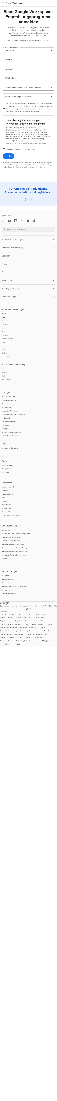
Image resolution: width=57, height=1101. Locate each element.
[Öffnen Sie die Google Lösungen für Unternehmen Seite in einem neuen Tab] (14, 586)
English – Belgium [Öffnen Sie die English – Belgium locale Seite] (40, 614)
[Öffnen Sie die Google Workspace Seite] (14, 3)
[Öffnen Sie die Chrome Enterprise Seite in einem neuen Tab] (8, 583)
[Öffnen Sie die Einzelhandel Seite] (6, 407)
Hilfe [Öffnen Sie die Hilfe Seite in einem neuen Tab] (55, 606)
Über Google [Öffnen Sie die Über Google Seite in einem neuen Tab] (33, 606)
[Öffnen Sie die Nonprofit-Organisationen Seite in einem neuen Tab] (11, 432)
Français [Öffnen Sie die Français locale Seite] (3, 637)
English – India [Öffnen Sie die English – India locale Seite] (39, 617)
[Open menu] (3, 3)
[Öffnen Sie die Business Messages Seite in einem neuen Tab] (9, 594)
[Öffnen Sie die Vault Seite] (3, 376)
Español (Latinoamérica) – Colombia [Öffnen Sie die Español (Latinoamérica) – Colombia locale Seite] (37, 631)
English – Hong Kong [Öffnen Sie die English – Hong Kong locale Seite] (23, 617)
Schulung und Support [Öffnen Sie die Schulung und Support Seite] (11, 526)
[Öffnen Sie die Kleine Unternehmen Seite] (9, 400)
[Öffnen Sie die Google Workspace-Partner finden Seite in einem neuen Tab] (14, 551)
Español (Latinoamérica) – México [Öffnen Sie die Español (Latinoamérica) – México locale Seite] (11, 634)
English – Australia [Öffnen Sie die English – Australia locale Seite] (24, 614)
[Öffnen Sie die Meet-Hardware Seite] (7, 465)
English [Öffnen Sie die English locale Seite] (11, 614)
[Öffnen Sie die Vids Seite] (3, 342)
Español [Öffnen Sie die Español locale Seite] (49, 624)
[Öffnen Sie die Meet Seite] (4, 317)
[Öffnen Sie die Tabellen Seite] (5, 335)
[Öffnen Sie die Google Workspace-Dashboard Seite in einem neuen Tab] (13, 544)
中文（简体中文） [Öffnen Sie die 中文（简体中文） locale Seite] (6, 644)
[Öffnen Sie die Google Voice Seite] (6, 469)
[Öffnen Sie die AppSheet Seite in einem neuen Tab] (5, 472)
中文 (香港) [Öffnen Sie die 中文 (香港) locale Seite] (45, 641)
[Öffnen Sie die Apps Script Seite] (6, 357)
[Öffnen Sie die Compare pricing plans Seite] (10, 448)
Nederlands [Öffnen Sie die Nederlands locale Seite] (38, 637)
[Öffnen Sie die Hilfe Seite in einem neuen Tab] (28, 608)
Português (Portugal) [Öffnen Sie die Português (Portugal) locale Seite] (23, 641)
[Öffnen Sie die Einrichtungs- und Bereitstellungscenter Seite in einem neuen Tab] (16, 534)
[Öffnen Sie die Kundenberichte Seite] (7, 494)
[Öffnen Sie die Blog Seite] (11, 215)
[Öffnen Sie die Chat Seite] (3, 321)
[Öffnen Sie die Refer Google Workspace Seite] (11, 515)
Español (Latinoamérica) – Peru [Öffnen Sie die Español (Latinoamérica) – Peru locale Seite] (38, 634)
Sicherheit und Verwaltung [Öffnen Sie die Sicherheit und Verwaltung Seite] (13, 365)
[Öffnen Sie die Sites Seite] (3, 349)
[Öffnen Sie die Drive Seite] (3, 328)
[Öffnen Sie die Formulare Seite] (5, 346)
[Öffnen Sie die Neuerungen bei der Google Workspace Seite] (16, 548)
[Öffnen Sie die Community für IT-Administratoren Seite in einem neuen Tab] (14, 555)
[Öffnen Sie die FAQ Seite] (3, 498)
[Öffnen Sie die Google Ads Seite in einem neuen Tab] (6, 590)
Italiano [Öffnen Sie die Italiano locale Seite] (28, 637)
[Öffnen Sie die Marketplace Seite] (6, 505)
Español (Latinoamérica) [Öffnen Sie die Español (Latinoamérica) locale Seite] (8, 627)
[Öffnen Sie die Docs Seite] (3, 332)
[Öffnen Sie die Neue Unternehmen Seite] (9, 397)
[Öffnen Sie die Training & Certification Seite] (10, 512)
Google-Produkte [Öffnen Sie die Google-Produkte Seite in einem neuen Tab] (45, 606)
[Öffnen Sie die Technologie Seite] (6, 418)
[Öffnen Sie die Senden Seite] (8, 156)
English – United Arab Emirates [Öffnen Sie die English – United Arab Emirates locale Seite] (10, 624)
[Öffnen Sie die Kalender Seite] (5, 324)
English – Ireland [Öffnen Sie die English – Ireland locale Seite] (5, 621)
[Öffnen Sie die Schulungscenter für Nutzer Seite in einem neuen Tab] (12, 537)
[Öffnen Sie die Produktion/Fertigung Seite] (9, 411)
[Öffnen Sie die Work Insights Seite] (7, 380)
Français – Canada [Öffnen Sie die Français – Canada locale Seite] (15, 637)
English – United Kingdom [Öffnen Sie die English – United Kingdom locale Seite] (34, 624)
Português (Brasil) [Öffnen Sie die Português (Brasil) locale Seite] (6, 641)
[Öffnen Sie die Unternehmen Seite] (6, 404)
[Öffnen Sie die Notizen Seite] (4, 353)
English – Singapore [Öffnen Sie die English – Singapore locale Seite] (41, 621)
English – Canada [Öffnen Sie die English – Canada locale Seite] (6, 617)
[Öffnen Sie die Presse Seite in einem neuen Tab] (4, 559)
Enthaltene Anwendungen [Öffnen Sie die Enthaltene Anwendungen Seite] (13, 309)
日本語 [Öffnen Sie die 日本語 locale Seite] (18, 644)
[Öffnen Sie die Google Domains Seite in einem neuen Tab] (8, 579)
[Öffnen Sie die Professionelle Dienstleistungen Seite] (13, 415)
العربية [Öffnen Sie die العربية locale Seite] (36, 641)
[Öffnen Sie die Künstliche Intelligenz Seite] (9, 436)
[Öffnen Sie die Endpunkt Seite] (5, 372)
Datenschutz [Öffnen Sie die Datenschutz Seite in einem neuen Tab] (4, 606)
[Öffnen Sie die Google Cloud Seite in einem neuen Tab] (6, 576)
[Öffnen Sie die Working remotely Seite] (8, 487)
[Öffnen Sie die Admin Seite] (4, 369)
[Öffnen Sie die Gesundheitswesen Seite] (9, 422)
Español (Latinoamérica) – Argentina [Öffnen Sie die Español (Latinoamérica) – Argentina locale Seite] (32, 627)
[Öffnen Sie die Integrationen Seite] (7, 508)
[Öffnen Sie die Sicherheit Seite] (5, 491)
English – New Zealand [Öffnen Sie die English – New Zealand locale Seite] (23, 621)
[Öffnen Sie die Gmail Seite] (4, 314)
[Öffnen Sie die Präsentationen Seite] (7, 339)
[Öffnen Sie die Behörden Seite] (5, 425)
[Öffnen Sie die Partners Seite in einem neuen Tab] (5, 501)
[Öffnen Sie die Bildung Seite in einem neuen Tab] (4, 429)
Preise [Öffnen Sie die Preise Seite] (4, 444)
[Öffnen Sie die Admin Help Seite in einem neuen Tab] (6, 530)
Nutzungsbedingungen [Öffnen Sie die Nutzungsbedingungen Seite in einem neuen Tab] (19, 606)
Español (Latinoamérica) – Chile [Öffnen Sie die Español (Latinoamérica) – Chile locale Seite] (11, 631)
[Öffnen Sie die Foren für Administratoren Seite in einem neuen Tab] (11, 541)
